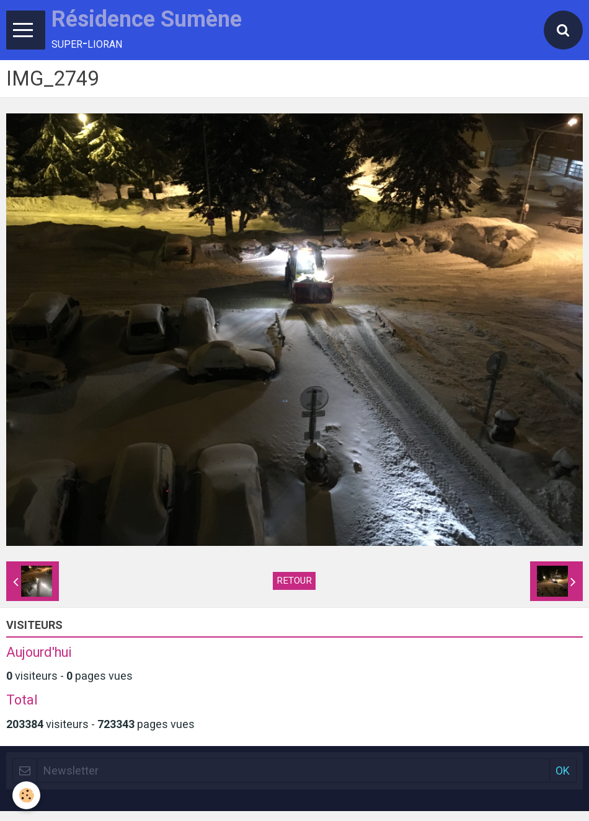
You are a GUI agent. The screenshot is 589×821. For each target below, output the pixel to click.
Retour (294, 580)
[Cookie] (26, 795)
